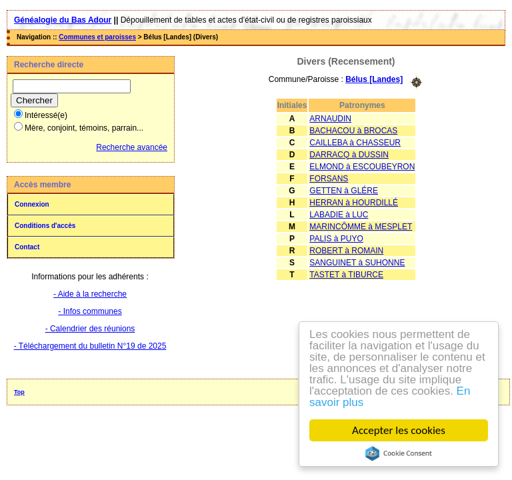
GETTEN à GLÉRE (343, 190)
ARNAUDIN (330, 118)
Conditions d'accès (45, 225)
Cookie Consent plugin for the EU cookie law (398, 453)
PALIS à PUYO (336, 238)
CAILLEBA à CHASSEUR (355, 142)
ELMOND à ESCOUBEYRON (362, 166)
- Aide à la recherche (90, 294)
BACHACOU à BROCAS (353, 130)
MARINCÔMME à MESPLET (360, 226)
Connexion (32, 204)
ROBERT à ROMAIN (346, 250)
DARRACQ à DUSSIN (349, 154)
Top (19, 392)
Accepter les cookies (398, 430)
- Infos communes (89, 311)
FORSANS (328, 178)
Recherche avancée (131, 147)
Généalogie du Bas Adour (62, 20)
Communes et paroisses (97, 37)
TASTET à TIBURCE (346, 274)
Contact (27, 247)
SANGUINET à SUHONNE (357, 262)
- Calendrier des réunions (90, 328)
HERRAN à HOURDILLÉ (353, 202)
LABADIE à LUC (338, 214)
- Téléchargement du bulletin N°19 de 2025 (90, 346)
